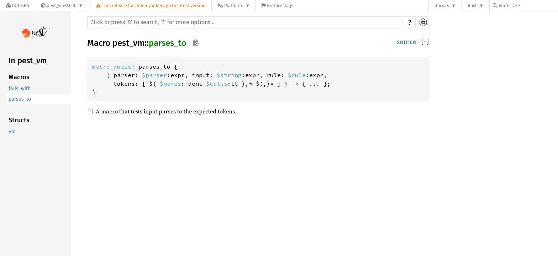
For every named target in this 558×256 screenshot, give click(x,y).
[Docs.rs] (17, 5)
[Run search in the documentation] (244, 22)
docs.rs (442, 5)
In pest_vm (28, 60)
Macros (19, 77)
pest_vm (128, 43)
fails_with (20, 89)
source (406, 42)
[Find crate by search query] (528, 5)
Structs (19, 120)
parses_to (20, 99)
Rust (472, 5)
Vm (12, 132)
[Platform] (234, 5)
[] (425, 42)
